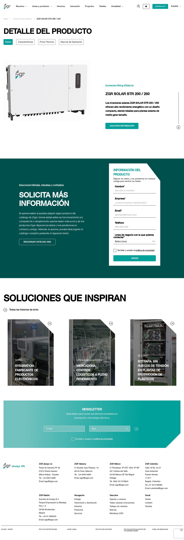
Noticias (113, 511)
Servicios (61, 6)
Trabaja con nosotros (119, 507)
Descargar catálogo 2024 (37, 242)
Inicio (6, 19)
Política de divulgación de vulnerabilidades (135, 532)
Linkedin (148, 504)
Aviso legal (72, 531)
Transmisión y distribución (85, 504)
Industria (78, 507)
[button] (138, 6)
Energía (77, 500)
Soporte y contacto (118, 500)
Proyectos (89, 6)
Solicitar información (122, 126)
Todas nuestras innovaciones (122, 504)
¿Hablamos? (160, 6)
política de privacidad (145, 250)
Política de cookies (104, 531)
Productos (78, 511)
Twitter (148, 500)
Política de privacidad (48, 531)
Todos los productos (22, 19)
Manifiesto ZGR (116, 514)
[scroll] (178, 111)
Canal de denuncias (160, 531)
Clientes (102, 6)
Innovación (75, 6)
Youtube (148, 507)
